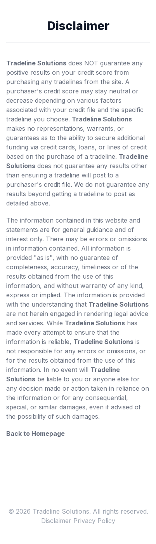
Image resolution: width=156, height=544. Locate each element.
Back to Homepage (35, 433)
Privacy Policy (94, 521)
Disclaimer (56, 521)
